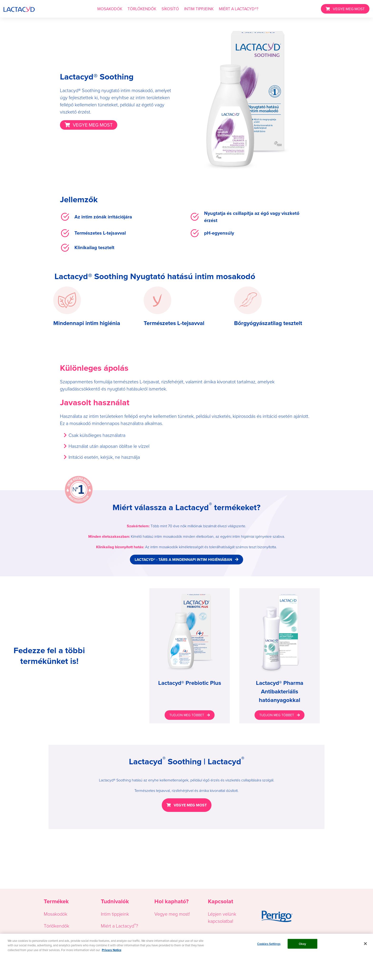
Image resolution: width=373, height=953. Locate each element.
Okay (302, 946)
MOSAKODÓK (109, 9)
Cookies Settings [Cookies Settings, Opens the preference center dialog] (268, 946)
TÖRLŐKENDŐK (142, 9)
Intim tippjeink (115, 914)
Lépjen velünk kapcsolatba (222, 917)
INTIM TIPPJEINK (199, 9)
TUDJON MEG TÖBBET (186, 715)
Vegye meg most (171, 914)
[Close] (365, 946)
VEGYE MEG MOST (349, 8)
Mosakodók (55, 914)
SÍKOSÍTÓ (170, 9)
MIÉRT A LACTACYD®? (238, 9)
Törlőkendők (56, 925)
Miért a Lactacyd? (119, 925)
